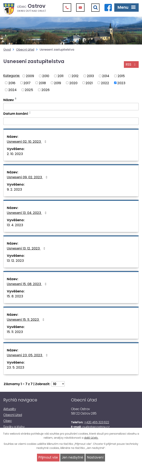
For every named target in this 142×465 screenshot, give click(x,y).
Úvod (7, 49)
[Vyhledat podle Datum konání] (71, 121)
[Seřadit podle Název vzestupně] (16, 98)
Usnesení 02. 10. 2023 (27, 141)
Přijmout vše (48, 457)
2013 (90, 76)
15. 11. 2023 (15, 331)
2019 (57, 82)
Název (8, 100)
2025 (29, 90)
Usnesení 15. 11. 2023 (26, 319)
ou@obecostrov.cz (96, 427)
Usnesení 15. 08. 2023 (27, 284)
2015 (121, 76)
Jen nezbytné (72, 457)
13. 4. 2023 (15, 225)
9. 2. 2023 (14, 189)
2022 (105, 82)
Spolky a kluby (13, 427)
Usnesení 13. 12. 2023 (27, 248)
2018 (42, 82)
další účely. (91, 438)
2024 (12, 90)
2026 (45, 90)
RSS (131, 64)
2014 (105, 76)
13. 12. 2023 (15, 260)
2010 (45, 76)
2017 (27, 82)
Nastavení (95, 457)
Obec (7, 421)
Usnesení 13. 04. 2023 (27, 212)
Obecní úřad (25, 49)
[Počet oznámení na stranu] (58, 384)
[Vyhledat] (95, 8)
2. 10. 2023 (15, 153)
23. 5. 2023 (15, 367)
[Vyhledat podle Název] (71, 106)
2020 (73, 82)
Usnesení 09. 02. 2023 (28, 177)
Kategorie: (11, 75)
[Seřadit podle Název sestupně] (16, 99)
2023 (121, 82)
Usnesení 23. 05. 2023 (28, 355)
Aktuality (9, 409)
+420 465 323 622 (96, 422)
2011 (60, 76)
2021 (89, 82)
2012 (75, 76)
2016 (11, 82)
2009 (30, 76)
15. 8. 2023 (15, 296)
